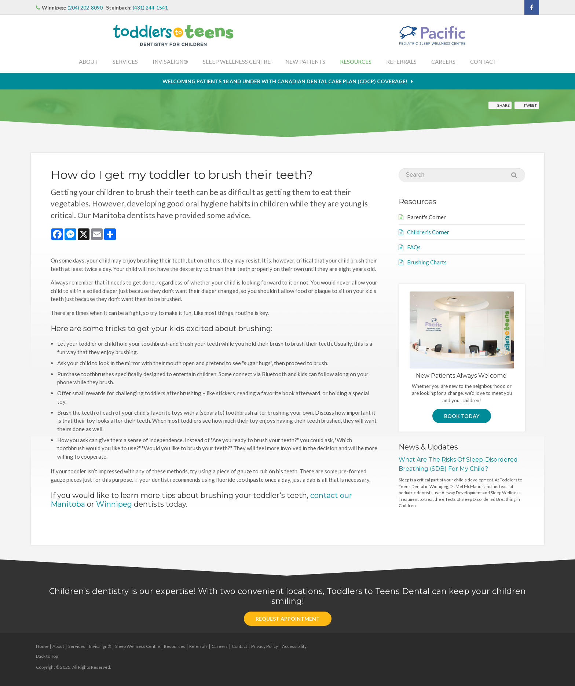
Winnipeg (114, 504)
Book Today (461, 416)
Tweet (530, 105)
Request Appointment (288, 619)
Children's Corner (428, 232)
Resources (355, 61)
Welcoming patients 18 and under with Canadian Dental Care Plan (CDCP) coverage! (284, 81)
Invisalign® (170, 61)
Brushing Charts (427, 262)
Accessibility (294, 646)
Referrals (401, 61)
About (88, 61)
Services (125, 61)
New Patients (305, 61)
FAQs (414, 247)
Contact (483, 61)
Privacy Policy (264, 646)
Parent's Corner (426, 217)
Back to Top (47, 656)
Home (42, 646)
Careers (443, 61)
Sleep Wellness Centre (237, 61)
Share (503, 105)
